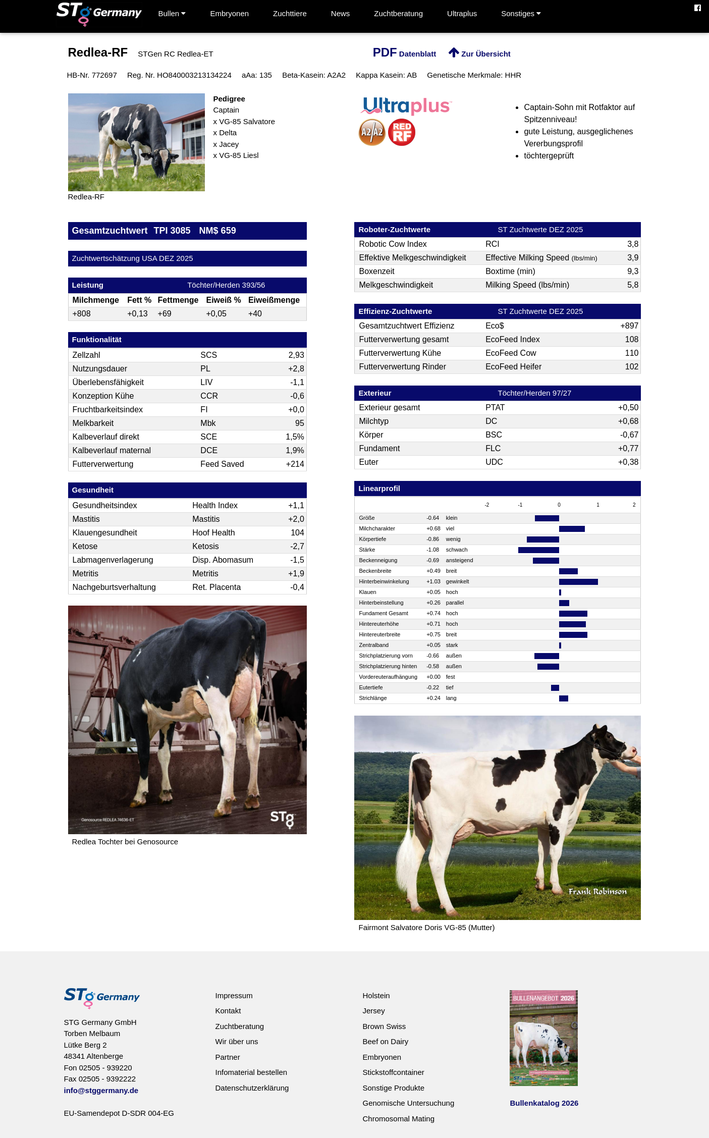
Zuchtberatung (398, 13)
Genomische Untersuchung (408, 1103)
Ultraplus (462, 13)
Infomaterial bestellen (251, 1072)
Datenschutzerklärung (252, 1087)
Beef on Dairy (385, 1041)
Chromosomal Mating (398, 1118)
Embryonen (229, 13)
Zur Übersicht (479, 53)
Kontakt (228, 1010)
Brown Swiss (384, 1026)
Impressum (233, 995)
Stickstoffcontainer (393, 1072)
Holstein (376, 995)
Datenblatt (405, 53)
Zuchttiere (290, 13)
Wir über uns (236, 1041)
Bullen (172, 13)
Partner (227, 1057)
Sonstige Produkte (393, 1087)
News (340, 13)
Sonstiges (521, 13)
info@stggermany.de (101, 1090)
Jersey (373, 1010)
